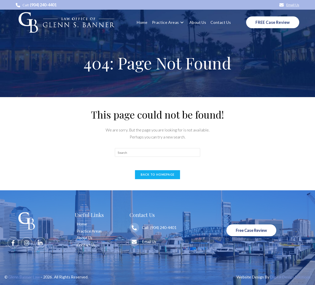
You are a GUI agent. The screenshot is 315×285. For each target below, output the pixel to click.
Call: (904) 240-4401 (159, 227)
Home (82, 224)
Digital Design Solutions (290, 277)
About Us (84, 237)
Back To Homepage (158, 174)
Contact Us (86, 244)
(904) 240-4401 (43, 4)
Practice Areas (89, 231)
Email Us (289, 5)
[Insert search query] (157, 152)
